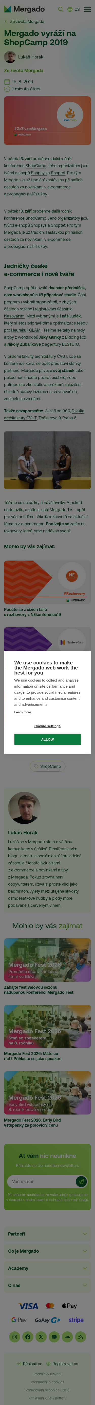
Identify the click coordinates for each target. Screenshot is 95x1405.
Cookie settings (47, 726)
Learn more (22, 712)
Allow (47, 739)
